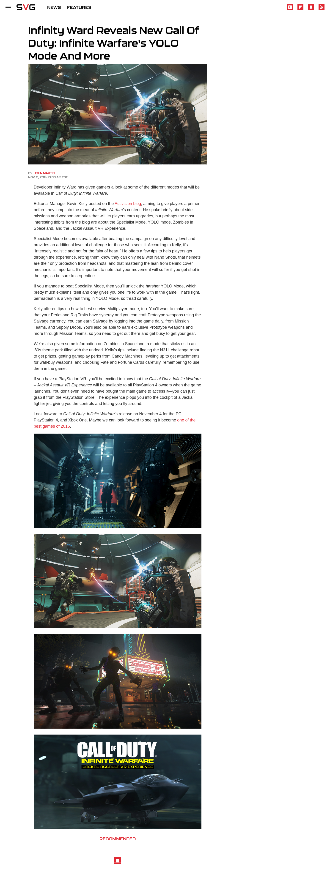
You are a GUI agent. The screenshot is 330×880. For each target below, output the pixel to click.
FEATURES (79, 7)
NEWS (54, 7)
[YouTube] (290, 9)
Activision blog (128, 203)
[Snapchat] (311, 9)
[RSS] (321, 9)
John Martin (44, 173)
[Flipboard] (300, 9)
